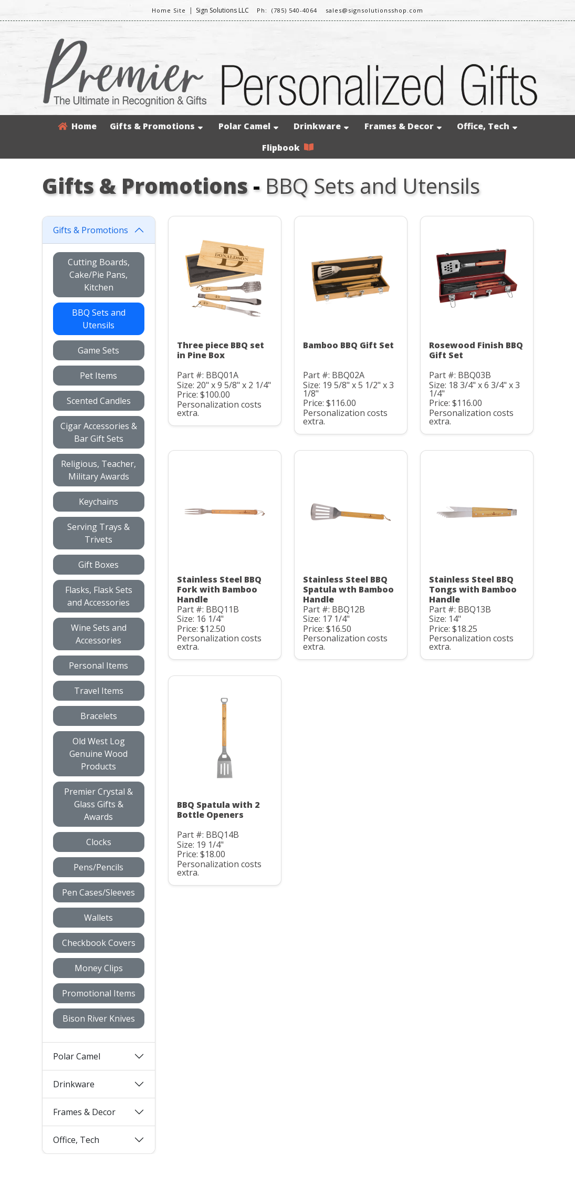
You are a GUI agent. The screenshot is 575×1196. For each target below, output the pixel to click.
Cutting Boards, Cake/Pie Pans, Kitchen (99, 274)
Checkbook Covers (98, 943)
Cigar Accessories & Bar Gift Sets (98, 432)
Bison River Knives (98, 1018)
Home (77, 126)
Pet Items (98, 375)
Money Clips (99, 968)
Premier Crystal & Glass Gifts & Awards (98, 804)
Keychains (98, 501)
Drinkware (321, 126)
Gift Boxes (98, 564)
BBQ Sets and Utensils (99, 319)
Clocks (98, 842)
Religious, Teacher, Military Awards (98, 470)
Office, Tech (487, 126)
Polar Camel (248, 126)
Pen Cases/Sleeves (98, 892)
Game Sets (98, 350)
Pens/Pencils (98, 867)
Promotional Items (98, 993)
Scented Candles (99, 401)
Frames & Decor (403, 126)
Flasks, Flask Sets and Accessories (98, 596)
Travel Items (98, 690)
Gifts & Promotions (156, 126)
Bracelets (98, 716)
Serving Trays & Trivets (98, 533)
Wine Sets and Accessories (99, 634)
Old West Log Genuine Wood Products (98, 753)
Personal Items (98, 665)
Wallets (98, 917)
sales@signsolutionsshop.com (374, 10)
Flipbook (287, 147)
